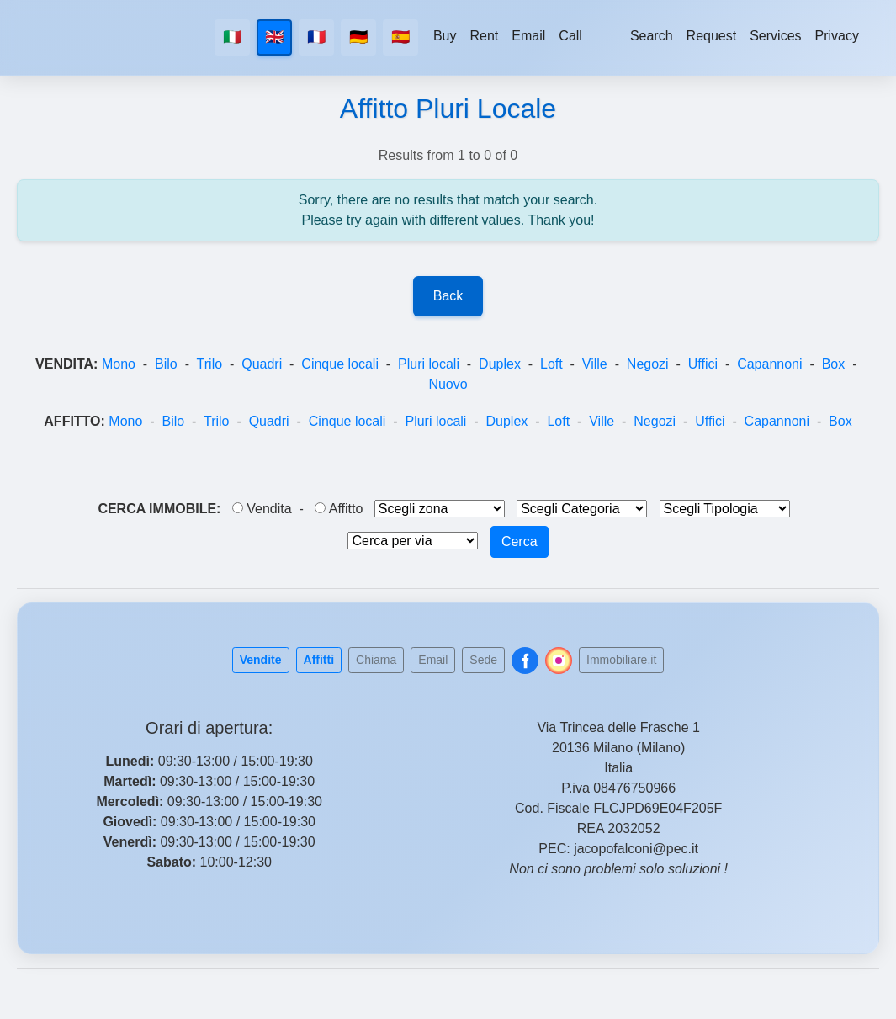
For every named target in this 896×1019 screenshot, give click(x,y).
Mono (118, 364)
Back (448, 296)
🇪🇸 (400, 37)
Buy (445, 36)
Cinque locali (340, 364)
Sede (483, 659)
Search (651, 36)
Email (528, 36)
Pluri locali (428, 364)
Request (712, 36)
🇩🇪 (358, 37)
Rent (484, 36)
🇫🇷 (316, 37)
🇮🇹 (232, 37)
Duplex (500, 364)
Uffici (703, 364)
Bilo (166, 364)
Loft (551, 364)
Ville (594, 364)
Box (834, 364)
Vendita (262, 509)
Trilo (210, 364)
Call (570, 36)
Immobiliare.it (621, 659)
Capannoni (769, 364)
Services (775, 36)
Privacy (837, 36)
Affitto (339, 509)
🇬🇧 (274, 37)
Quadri (261, 364)
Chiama (376, 659)
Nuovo (447, 384)
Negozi (648, 364)
